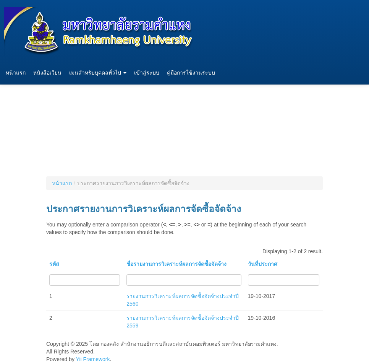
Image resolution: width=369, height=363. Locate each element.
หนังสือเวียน (47, 73)
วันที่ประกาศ (262, 264)
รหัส (54, 264)
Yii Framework (93, 359)
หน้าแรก (16, 73)
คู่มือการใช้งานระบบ (191, 73)
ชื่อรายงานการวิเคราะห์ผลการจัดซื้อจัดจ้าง (176, 264)
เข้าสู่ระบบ (146, 73)
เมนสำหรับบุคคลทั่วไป (97, 73)
